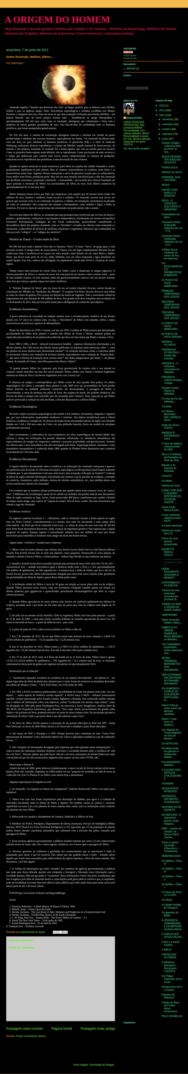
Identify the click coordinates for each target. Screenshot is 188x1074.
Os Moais (167, 899)
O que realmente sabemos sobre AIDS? (171, 518)
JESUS (166, 185)
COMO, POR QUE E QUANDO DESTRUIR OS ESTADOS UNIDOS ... (172, 496)
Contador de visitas (130, 58)
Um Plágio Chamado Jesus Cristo (172, 979)
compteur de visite (130, 55)
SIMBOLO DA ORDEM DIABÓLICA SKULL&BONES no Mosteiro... (172, 633)
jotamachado (134, 117)
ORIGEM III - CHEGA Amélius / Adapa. (172, 380)
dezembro (168, 119)
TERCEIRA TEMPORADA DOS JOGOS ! (171, 315)
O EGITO (167, 476)
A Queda (166, 406)
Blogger (110, 1064)
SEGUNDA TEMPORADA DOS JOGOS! (170, 304)
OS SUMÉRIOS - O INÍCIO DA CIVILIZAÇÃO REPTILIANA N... (171, 694)
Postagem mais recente (24, 1028)
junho (165, 138)
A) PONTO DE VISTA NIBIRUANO (170, 283)
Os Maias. (167, 480)
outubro (166, 129)
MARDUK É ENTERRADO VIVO (170, 435)
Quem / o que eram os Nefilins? (169, 722)
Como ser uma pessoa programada (170, 541)
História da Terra (171, 485)
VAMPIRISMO (169, 615)
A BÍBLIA (167, 949)
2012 (162, 110)
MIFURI (131, 68)
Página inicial (61, 1028)
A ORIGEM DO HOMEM (57, 19)
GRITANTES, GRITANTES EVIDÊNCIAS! (171, 799)
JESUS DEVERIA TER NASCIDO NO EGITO (171, 159)
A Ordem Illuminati (172, 525)
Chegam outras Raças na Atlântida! (170, 391)
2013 (162, 105)
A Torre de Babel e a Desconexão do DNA (172, 446)
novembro (168, 124)
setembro (167, 134)
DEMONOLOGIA (171, 856)
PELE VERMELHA (172, 1016)
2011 (162, 115)
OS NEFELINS (170, 743)
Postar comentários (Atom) (30, 1036)
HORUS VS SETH (172, 172)
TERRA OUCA (170, 167)
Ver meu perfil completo (137, 148)
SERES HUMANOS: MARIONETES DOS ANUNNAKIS (171, 664)
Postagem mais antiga (97, 1028)
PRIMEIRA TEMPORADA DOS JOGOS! (170, 294)
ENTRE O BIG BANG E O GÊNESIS (170, 193)
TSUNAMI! (167, 783)
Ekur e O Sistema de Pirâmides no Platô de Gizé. (172, 457)
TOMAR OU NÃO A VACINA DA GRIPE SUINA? (171, 607)
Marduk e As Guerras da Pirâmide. (169, 468)
